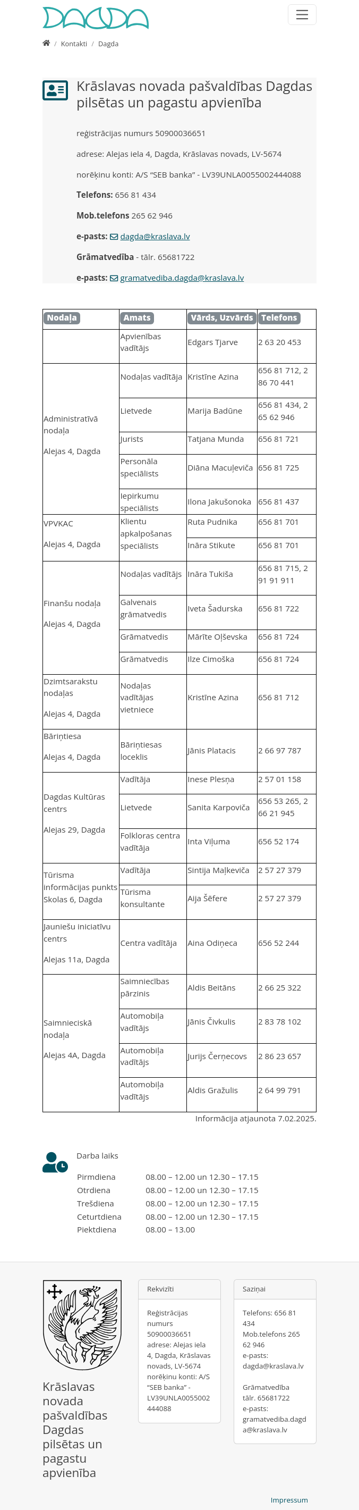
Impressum (289, 1500)
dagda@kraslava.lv (155, 236)
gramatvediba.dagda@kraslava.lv (182, 277)
